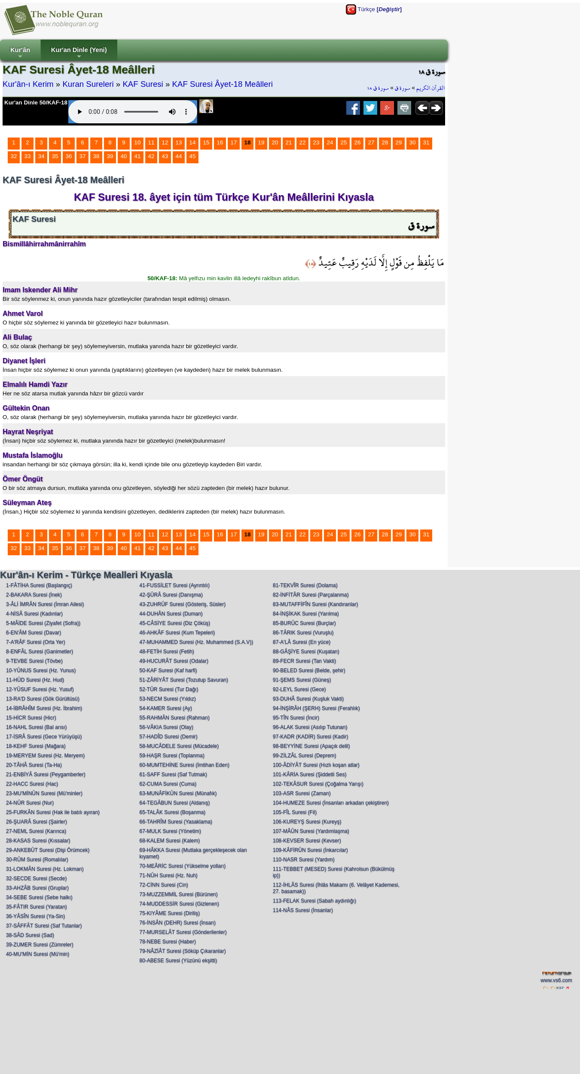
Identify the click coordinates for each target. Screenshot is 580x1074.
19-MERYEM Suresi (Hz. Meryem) (45, 756)
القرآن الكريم (430, 88)
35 (55, 156)
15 (206, 142)
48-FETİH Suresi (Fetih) (167, 652)
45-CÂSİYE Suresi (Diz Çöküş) (175, 623)
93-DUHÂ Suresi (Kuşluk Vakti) (308, 699)
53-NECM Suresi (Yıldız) (168, 699)
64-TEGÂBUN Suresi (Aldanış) (175, 803)
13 (179, 142)
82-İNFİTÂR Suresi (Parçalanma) (311, 595)
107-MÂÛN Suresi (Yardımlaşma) (311, 831)
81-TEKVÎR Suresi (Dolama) (305, 585)
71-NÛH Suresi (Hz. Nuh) (169, 875)
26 (357, 142)
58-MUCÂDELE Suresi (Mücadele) (179, 746)
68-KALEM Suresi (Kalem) (170, 841)
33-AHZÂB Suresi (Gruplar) (37, 888)
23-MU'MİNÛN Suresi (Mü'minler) (44, 793)
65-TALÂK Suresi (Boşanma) (173, 812)
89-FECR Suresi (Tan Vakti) (304, 661)
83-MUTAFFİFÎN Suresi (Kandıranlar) (315, 604)
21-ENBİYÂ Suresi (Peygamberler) (45, 774)
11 (151, 142)
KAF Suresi (142, 84)
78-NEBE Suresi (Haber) (168, 942)
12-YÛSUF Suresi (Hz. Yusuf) (40, 689)
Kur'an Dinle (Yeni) (79, 53)
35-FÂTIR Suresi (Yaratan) (36, 907)
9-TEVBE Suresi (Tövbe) (34, 661)
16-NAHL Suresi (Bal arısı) (36, 727)
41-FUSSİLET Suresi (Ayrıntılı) (175, 585)
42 (151, 156)
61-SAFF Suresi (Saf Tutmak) (173, 774)
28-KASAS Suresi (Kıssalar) (38, 841)
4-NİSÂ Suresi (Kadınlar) (34, 614)
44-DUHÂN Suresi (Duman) (171, 614)
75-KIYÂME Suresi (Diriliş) (170, 913)
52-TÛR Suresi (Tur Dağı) (169, 689)
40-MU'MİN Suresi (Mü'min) (37, 954)
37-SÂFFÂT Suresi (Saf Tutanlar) (44, 926)
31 (426, 142)
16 (220, 142)
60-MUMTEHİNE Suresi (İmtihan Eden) (184, 765)
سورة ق (402, 88)
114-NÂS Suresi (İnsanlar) (303, 910)
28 (385, 142)
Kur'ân (20, 53)
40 (124, 156)
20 (275, 142)
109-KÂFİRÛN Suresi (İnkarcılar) (310, 850)
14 (192, 142)
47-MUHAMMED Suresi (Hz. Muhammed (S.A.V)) (196, 642)
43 (165, 156)
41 (137, 156)
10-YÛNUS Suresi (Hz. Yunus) (41, 670)
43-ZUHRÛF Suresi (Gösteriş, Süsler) (183, 604)
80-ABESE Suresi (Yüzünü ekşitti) (178, 961)
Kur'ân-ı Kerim (28, 84)
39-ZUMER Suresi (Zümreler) (39, 945)
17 (234, 142)
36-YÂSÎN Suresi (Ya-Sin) (35, 916)
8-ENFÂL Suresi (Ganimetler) (39, 652)
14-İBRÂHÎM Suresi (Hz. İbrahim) (44, 708)
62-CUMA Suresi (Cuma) (168, 784)
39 (110, 156)
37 (82, 156)
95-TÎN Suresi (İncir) (296, 718)
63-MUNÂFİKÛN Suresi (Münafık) (178, 793)
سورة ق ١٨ (378, 88)
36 (69, 156)
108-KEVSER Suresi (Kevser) (307, 841)
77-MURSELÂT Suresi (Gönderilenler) (183, 932)
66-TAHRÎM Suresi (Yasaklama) (176, 822)
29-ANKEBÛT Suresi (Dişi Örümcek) (47, 850)
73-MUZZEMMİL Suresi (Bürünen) (179, 894)
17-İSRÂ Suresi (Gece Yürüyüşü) (44, 737)
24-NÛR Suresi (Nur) (30, 803)
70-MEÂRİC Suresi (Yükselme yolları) (183, 866)
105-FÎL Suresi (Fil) (295, 812)
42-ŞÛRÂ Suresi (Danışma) (171, 595)
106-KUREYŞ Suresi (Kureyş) (307, 822)
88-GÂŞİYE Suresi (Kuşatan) (306, 652)
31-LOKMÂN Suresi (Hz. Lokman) (45, 869)
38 (96, 156)
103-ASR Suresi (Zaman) (302, 793)
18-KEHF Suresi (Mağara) (36, 746)
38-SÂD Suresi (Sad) (30, 935)
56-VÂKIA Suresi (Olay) (166, 727)
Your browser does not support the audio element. (132, 111)
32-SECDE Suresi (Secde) (36, 878)
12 (165, 142)
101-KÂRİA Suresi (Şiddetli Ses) (309, 774)
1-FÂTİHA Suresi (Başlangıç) (39, 585)
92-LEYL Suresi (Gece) (299, 689)
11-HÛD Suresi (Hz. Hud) (35, 680)
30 (412, 142)
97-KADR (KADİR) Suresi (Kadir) (310, 737)
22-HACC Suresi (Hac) (32, 784)
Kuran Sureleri (87, 84)
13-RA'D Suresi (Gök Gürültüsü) (42, 699)
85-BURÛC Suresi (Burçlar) (304, 623)
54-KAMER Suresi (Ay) (166, 708)
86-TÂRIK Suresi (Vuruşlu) (303, 633)
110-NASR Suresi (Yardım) (304, 860)
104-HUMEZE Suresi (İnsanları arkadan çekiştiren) (331, 803)
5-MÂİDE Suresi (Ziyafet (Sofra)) (43, 623)
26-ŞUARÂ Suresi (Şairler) (36, 822)
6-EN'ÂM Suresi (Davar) (33, 633)
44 (179, 156)
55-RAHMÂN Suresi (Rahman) (175, 718)
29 (399, 142)
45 (192, 156)
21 (289, 142)
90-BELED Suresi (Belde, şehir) (309, 670)
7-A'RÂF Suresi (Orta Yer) (35, 642)
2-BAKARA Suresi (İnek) (34, 595)
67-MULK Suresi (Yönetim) (170, 831)
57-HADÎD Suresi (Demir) (169, 737)
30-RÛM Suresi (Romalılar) (37, 860)
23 (316, 142)
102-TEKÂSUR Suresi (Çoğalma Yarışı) (318, 784)
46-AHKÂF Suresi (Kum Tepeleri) (177, 633)
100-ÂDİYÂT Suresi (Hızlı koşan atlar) (316, 765)
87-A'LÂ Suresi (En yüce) (301, 642)
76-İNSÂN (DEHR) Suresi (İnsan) (178, 923)
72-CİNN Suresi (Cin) (164, 885)
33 (27, 156)
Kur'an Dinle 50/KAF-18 (35, 102)
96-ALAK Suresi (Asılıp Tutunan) (310, 727)
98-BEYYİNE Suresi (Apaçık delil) (311, 746)
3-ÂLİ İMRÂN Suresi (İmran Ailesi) (45, 604)
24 (330, 142)
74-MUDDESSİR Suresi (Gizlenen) (179, 904)
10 (137, 142)
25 (344, 142)
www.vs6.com (556, 980)
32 (14, 156)
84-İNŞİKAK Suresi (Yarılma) (306, 614)
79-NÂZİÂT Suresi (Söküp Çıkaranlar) (183, 951)
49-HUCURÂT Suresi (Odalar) (174, 661)
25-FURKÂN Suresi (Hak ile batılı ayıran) (53, 812)
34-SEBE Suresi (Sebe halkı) (39, 897)
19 (261, 142)
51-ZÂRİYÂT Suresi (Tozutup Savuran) (184, 680)
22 (302, 142)
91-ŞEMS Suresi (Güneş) (302, 680)
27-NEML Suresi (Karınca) (36, 831)
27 (371, 142)
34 (41, 156)
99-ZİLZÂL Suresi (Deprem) (304, 756)
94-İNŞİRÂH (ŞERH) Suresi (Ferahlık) (316, 708)
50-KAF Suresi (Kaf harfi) (168, 670)
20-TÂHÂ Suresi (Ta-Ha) (34, 765)
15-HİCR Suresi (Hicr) (31, 718)
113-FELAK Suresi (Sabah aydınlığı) (314, 901)
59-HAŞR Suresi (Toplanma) (172, 756)
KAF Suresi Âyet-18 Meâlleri (222, 84)
